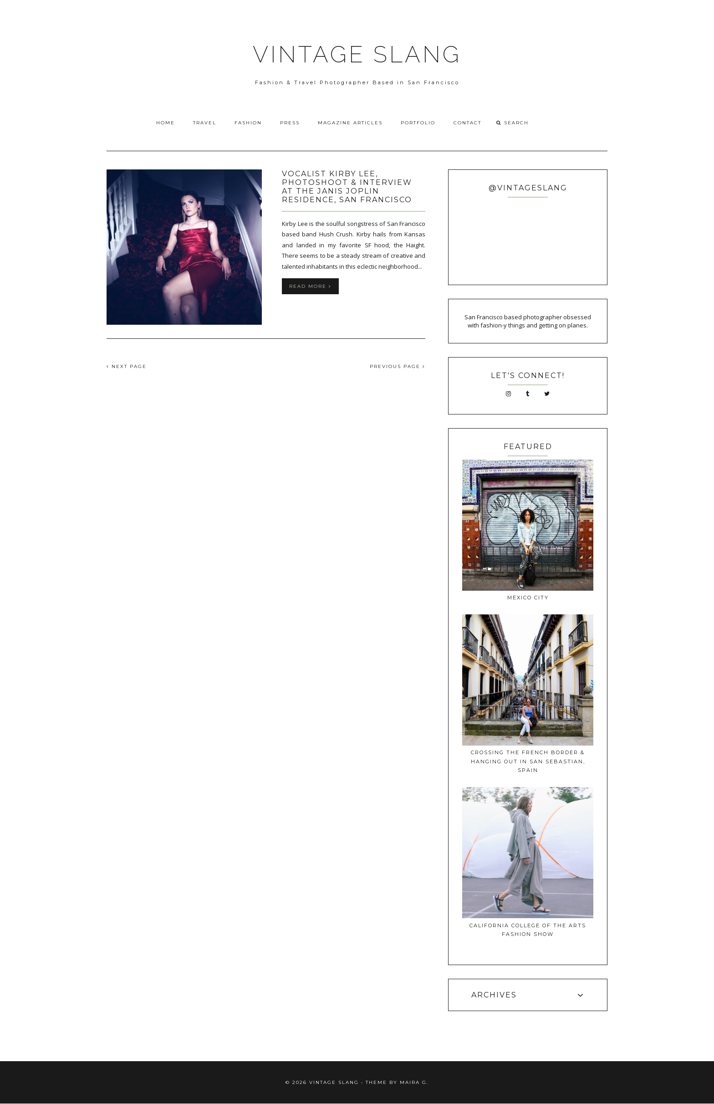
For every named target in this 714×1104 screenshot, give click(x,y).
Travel (204, 123)
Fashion (248, 123)
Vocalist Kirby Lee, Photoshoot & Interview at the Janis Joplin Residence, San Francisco (347, 186)
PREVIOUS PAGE (397, 366)
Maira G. (414, 1082)
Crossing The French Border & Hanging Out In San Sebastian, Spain (528, 761)
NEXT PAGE (127, 366)
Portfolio (418, 123)
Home (165, 123)
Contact (467, 123)
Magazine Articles (350, 123)
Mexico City (528, 597)
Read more (310, 286)
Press (290, 123)
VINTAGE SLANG (357, 54)
